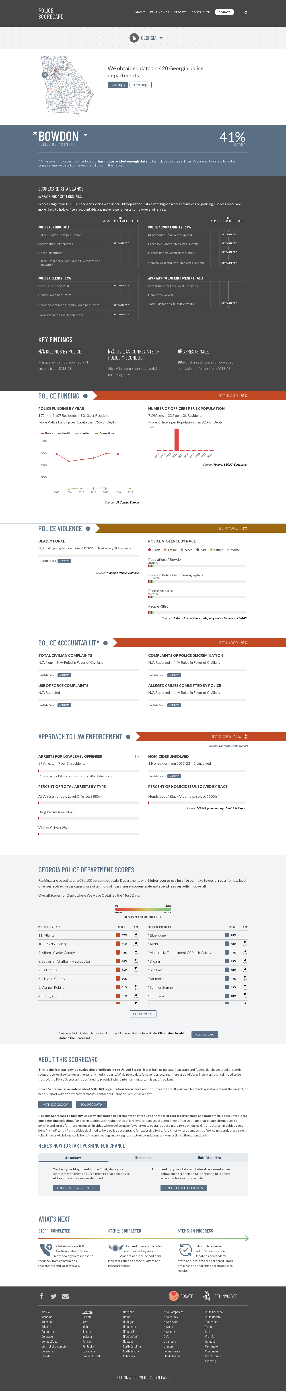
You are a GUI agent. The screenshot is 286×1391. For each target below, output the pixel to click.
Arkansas (47, 1321)
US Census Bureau (127, 502)
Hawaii (86, 1317)
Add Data (64, 560)
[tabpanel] (143, 1179)
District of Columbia (54, 1346)
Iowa (85, 1321)
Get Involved (225, 1296)
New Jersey (171, 1317)
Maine (126, 1317)
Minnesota (129, 1326)
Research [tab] (143, 1157)
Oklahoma (170, 1341)
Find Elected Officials (184, 1188)
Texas (208, 1326)
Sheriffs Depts (141, 85)
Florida (46, 1356)
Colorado (47, 1336)
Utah (207, 1331)
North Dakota (131, 1351)
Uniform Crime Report (186, 618)
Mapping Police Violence (123, 573)
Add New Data (205, 1034)
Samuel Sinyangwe (139, 1094)
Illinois (86, 1331)
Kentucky (88, 1346)
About (140, 12)
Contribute (201, 12)
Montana (128, 1341)
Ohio (166, 1336)
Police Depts (118, 85)
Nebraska (129, 1356)
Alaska (46, 1312)
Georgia (143, 38)
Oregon (168, 1346)
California (48, 1331)
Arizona (46, 1326)
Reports (180, 12)
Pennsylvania (172, 1351)
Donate (224, 12)
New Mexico (171, 1321)
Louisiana (88, 1351)
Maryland (128, 1312)
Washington (211, 1346)
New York (169, 1331)
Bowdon (58, 135)
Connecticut (49, 1341)
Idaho (85, 1326)
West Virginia (212, 1356)
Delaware (47, 1351)
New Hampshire (173, 1312)
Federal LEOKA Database (229, 464)
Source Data (91, 1104)
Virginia (209, 1336)
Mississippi (130, 1336)
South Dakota (212, 1317)
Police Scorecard (51, 13)
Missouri (128, 1331)
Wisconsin (211, 1351)
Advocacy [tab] (73, 1157)
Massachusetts (92, 1356)
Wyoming (210, 1361)
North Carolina (132, 1346)
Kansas (87, 1341)
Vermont (209, 1341)
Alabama (47, 1317)
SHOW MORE (143, 1014)
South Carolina (213, 1312)
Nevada (168, 1326)
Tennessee (211, 1321)
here (169, 1089)
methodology (55, 1104)
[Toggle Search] (246, 12)
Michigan (128, 1321)
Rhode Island (172, 1356)
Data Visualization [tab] (213, 1157)
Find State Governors (76, 1188)
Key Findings (159, 12)
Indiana (87, 1336)
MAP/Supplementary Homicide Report (221, 808)
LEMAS (241, 618)
